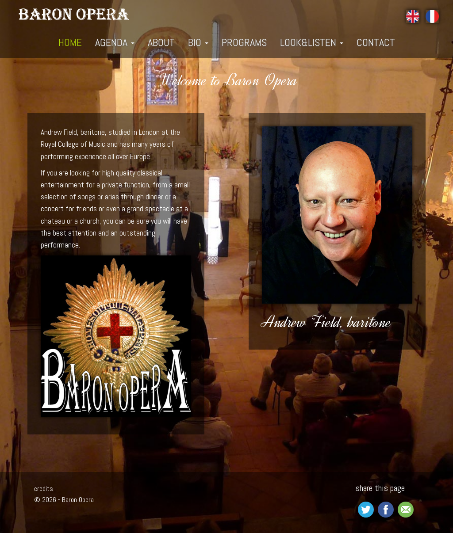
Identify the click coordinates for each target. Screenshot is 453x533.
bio (198, 42)
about (161, 42)
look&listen (311, 42)
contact (376, 42)
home (70, 42)
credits (43, 488)
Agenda (114, 42)
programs (244, 42)
